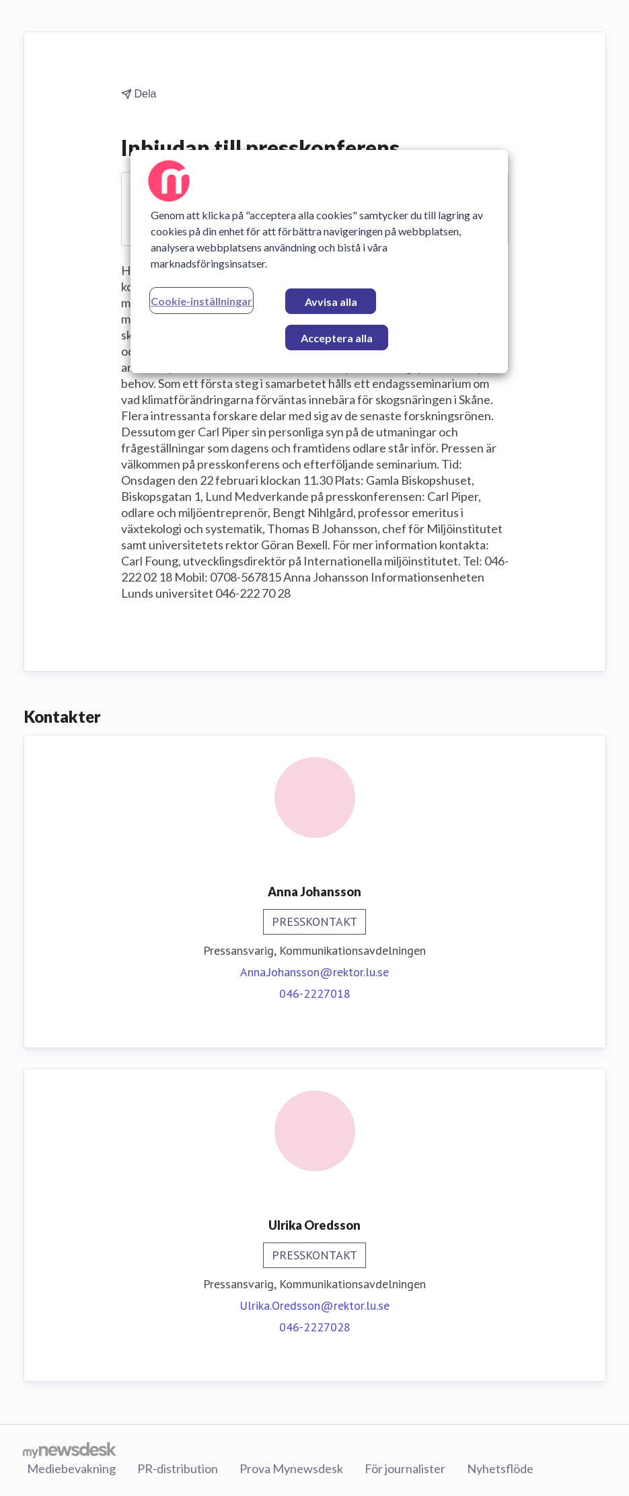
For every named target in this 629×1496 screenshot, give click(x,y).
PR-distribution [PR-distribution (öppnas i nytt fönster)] (177, 1468)
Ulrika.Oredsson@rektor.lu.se (314, 1305)
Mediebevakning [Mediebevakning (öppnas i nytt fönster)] (71, 1468)
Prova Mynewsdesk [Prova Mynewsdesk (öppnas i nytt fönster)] (291, 1468)
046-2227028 (314, 1327)
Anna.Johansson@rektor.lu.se (314, 972)
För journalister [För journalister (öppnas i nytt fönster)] (405, 1468)
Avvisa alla (331, 301)
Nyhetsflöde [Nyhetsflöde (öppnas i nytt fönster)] (500, 1468)
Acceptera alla (337, 337)
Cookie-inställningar (201, 300)
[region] (319, 261)
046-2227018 (314, 993)
